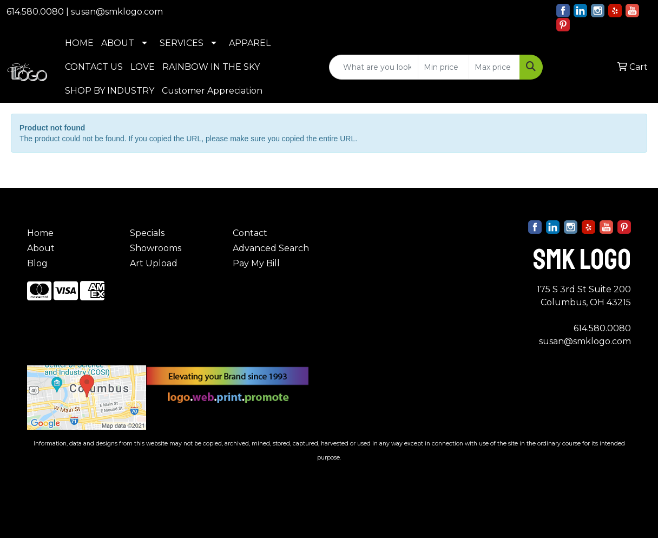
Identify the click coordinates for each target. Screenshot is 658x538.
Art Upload (153, 263)
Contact (250, 233)
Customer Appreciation (212, 91)
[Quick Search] (373, 67)
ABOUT (117, 43)
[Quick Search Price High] (494, 67)
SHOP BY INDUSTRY (109, 91)
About (41, 248)
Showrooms (155, 248)
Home (40, 233)
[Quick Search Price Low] (443, 67)
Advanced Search (271, 248)
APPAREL (250, 43)
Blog (37, 263)
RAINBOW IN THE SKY (211, 67)
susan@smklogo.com (117, 11)
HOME (79, 43)
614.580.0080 (35, 11)
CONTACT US (94, 67)
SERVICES (181, 43)
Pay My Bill (256, 263)
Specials (147, 233)
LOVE (142, 67)
